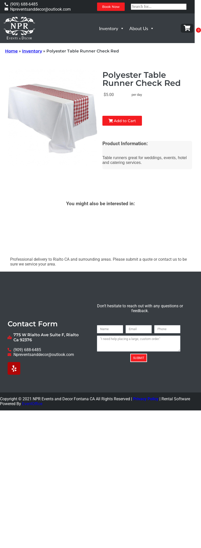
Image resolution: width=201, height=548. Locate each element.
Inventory (111, 28)
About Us (141, 28)
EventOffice (32, 403)
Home (11, 51)
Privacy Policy (145, 398)
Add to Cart (120, 120)
